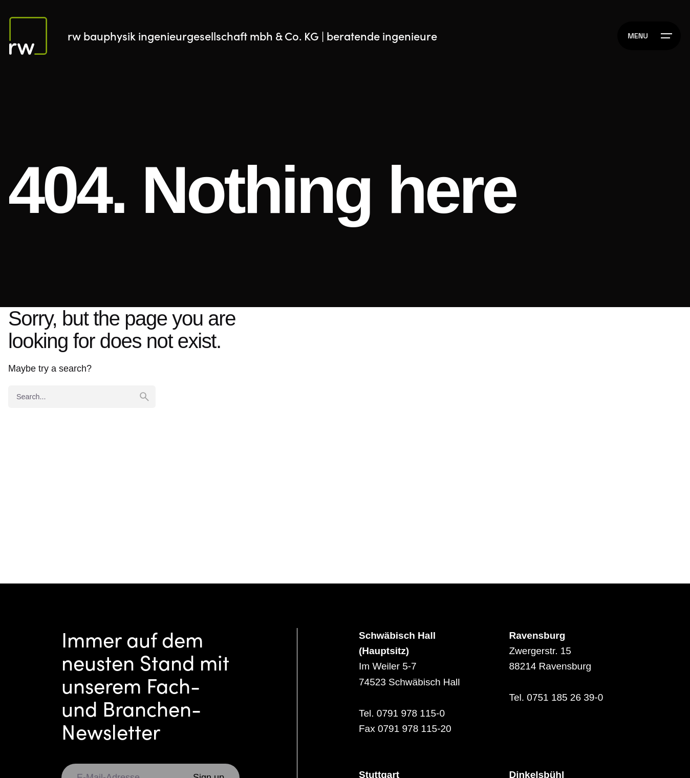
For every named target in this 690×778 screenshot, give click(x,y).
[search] (144, 396)
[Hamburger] (649, 35)
